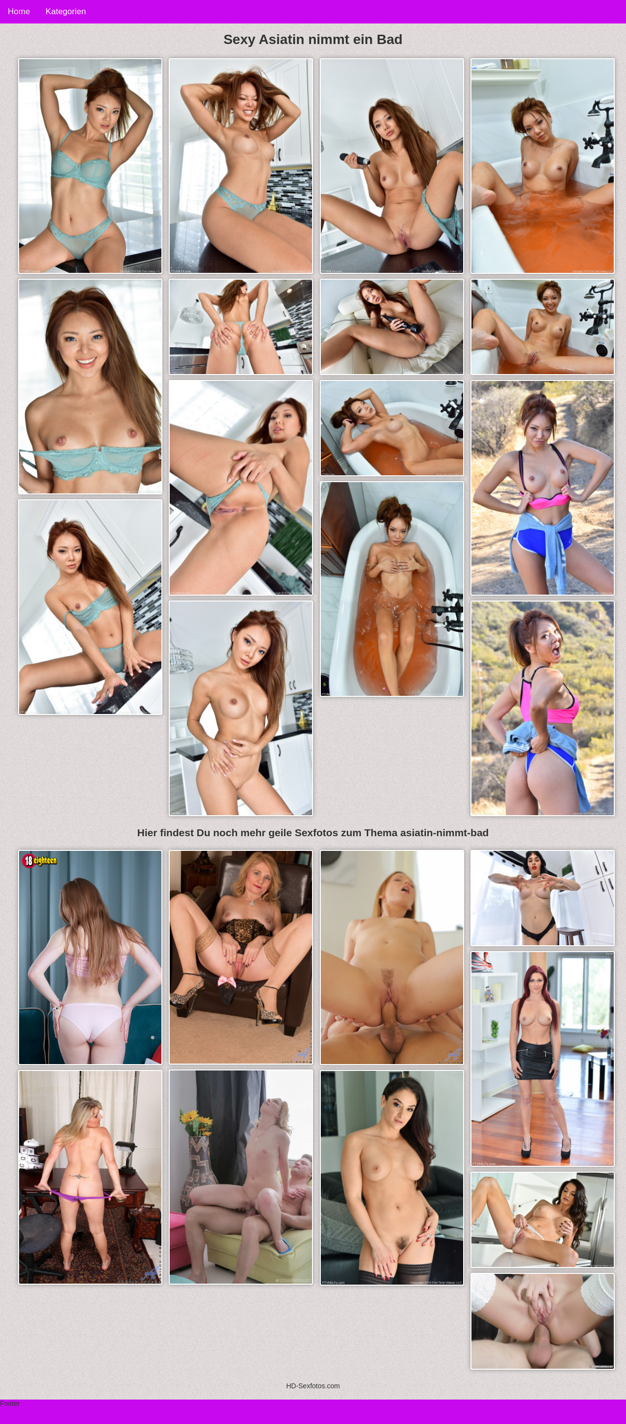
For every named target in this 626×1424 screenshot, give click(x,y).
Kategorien (65, 11)
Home (19, 11)
